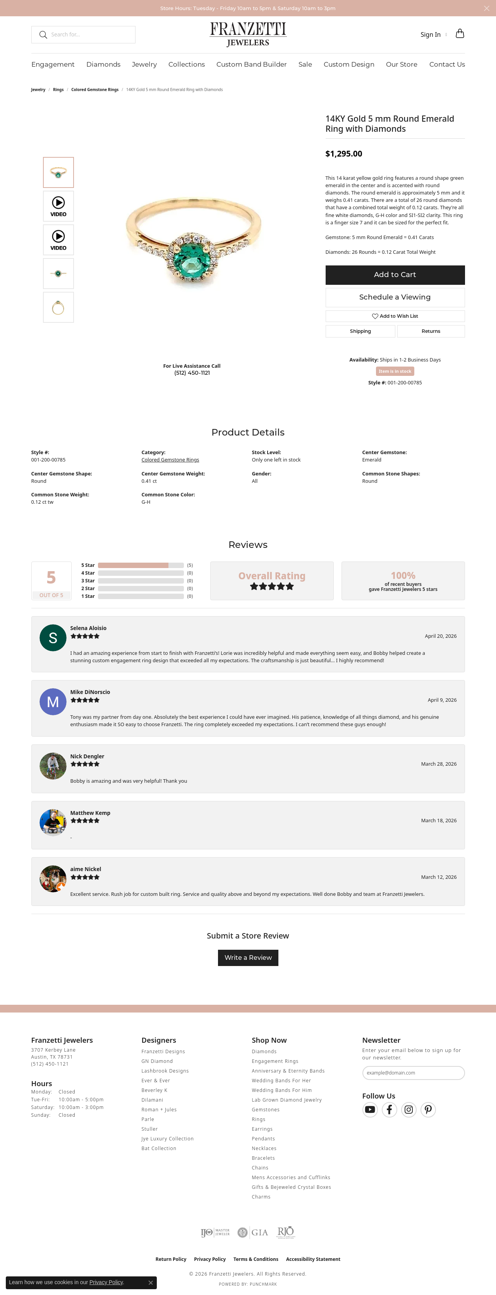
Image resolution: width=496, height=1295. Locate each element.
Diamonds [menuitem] (264, 1051)
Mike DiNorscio (90, 692)
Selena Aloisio (88, 628)
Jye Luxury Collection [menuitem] (168, 1138)
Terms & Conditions (255, 1259)
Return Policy (171, 1259)
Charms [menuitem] (261, 1196)
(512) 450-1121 (192, 372)
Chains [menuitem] (260, 1167)
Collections (186, 64)
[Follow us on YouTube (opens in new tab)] (370, 1110)
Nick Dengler (87, 756)
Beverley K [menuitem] (155, 1090)
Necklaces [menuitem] (264, 1148)
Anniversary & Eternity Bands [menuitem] (288, 1071)
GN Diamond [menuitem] (157, 1061)
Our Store (401, 64)
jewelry (38, 89)
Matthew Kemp (90, 812)
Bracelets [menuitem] (263, 1158)
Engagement (53, 64)
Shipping (360, 331)
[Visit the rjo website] (285, 1232)
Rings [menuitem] (259, 1119)
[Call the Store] (50, 1064)
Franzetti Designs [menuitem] (163, 1051)
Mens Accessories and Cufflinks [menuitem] (291, 1177)
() (190, 565)
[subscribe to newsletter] (454, 1073)
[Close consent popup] (150, 1282)
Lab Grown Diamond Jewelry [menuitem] (287, 1100)
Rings (58, 89)
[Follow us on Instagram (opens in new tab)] (409, 1110)
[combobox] (90, 34)
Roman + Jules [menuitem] (159, 1109)
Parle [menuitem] (148, 1119)
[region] (194, 240)
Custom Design (349, 64)
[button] (433, 34)
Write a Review (248, 957)
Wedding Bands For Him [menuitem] (282, 1090)
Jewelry (144, 64)
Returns (431, 331)
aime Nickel (85, 869)
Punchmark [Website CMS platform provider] (263, 1284)
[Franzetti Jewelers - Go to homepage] (248, 34)
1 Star (87, 596)
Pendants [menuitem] (263, 1138)
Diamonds (103, 64)
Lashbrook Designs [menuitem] (165, 1071)
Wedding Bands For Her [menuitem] (281, 1080)
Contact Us (447, 64)
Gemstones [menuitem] (266, 1109)
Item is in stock (395, 371)
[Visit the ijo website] (215, 1232)
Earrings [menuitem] (262, 1129)
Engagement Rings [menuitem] (275, 1061)
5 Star (87, 565)
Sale (305, 64)
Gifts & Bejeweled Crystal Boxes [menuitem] (291, 1187)
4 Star (87, 573)
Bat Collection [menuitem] (159, 1148)
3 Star (87, 580)
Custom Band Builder (251, 64)
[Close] (486, 8)
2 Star (87, 588)
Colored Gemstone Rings (94, 89)
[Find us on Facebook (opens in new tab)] (389, 1110)
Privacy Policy (210, 1259)
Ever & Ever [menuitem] (156, 1080)
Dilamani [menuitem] (153, 1100)
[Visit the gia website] (252, 1232)
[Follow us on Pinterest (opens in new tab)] (428, 1110)
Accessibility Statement (313, 1259)
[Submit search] (40, 34)
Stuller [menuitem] (150, 1129)
